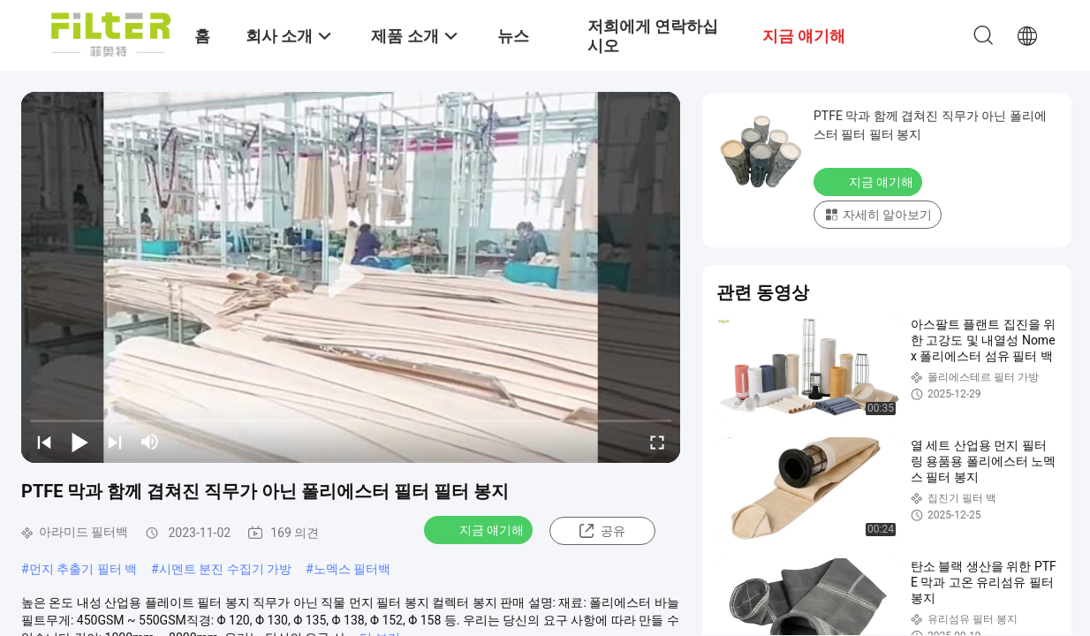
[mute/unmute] (150, 441)
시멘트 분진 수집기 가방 (225, 569)
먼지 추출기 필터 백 (83, 569)
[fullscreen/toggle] (657, 441)
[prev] (44, 441)
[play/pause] (79, 441)
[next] (114, 441)
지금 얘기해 (480, 529)
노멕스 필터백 (352, 569)
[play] (351, 277)
